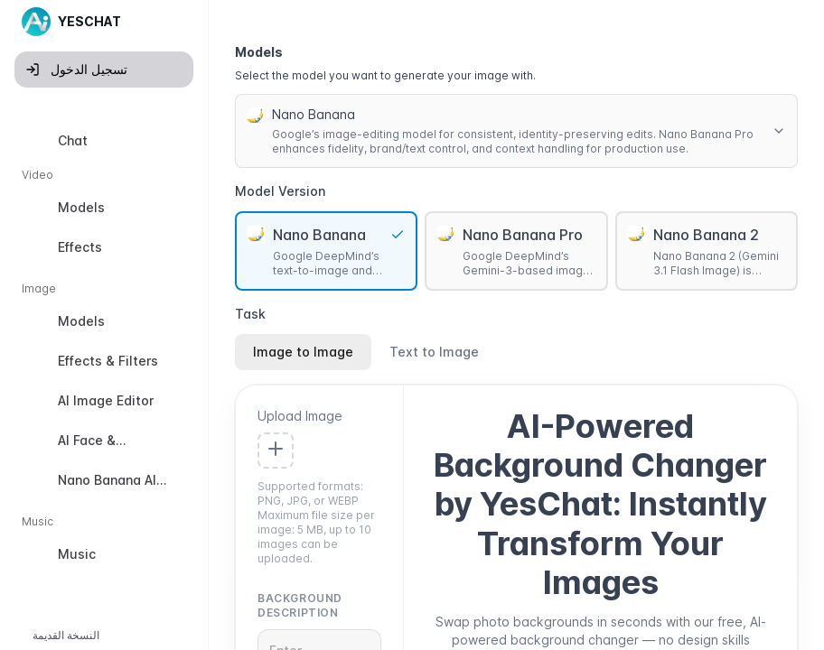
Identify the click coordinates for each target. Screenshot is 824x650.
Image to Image (303, 351)
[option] (104, 141)
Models (259, 52)
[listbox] (104, 351)
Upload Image (300, 415)
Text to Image (434, 351)
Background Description (300, 605)
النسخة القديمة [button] (66, 635)
